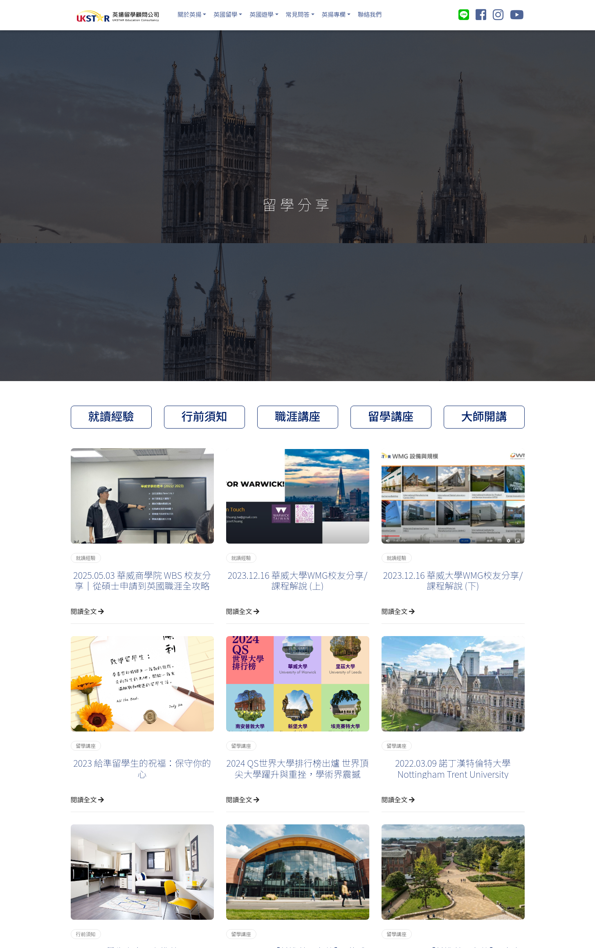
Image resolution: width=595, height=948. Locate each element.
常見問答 (306, 14)
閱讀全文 (87, 609)
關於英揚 (190, 14)
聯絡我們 (383, 14)
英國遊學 (267, 14)
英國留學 (229, 14)
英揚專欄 (344, 14)
